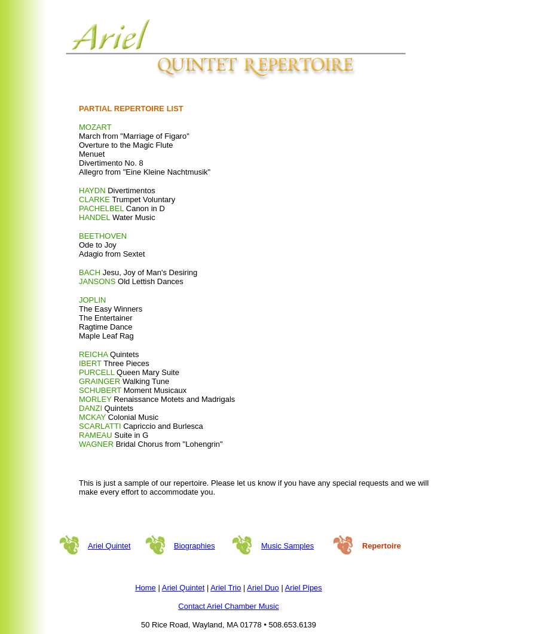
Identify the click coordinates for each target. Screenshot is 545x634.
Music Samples (287, 545)
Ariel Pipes (303, 587)
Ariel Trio (225, 587)
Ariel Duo (262, 587)
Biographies (194, 545)
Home (145, 587)
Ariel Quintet (109, 545)
